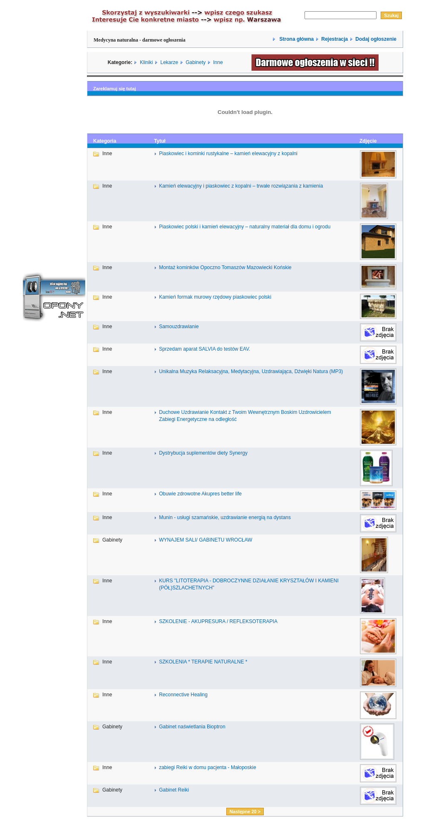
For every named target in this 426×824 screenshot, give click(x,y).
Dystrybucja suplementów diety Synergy (203, 453)
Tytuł (160, 141)
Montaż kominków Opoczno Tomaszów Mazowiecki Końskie (225, 267)
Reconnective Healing (183, 695)
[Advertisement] (54, 126)
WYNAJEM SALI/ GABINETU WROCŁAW (205, 540)
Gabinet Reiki (174, 790)
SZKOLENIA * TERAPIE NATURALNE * (203, 662)
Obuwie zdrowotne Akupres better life (200, 494)
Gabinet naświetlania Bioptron (192, 727)
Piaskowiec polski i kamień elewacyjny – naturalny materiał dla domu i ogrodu (244, 227)
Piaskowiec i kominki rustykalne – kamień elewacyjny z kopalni (228, 153)
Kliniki (146, 62)
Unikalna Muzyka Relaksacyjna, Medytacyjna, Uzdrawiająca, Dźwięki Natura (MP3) (251, 371)
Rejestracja (334, 39)
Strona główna (296, 39)
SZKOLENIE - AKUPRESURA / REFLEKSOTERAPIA (218, 621)
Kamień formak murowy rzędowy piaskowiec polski (215, 297)
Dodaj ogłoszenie (375, 39)
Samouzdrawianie (178, 326)
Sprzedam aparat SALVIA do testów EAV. (204, 349)
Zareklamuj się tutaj (114, 88)
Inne (218, 62)
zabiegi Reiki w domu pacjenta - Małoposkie (207, 767)
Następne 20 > (245, 811)
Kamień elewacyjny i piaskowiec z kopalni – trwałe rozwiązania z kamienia (241, 186)
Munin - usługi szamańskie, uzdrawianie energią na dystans (225, 517)
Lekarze (169, 62)
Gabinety (196, 62)
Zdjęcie (367, 141)
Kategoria (104, 141)
